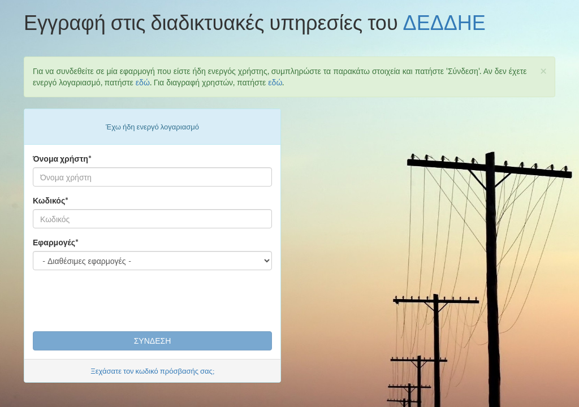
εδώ (143, 82)
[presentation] (119, 301)
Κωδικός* (50, 200)
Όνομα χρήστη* (62, 158)
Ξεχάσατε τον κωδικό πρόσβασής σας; (152, 370)
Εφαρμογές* (56, 242)
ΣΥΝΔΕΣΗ (152, 340)
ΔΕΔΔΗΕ (444, 22)
